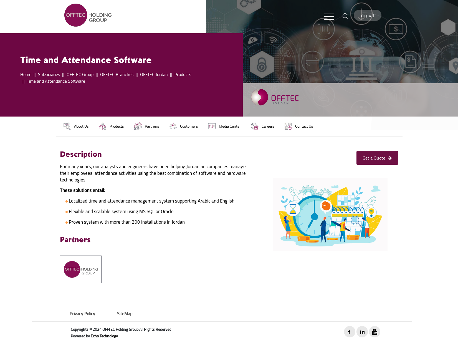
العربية (367, 15)
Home (25, 74)
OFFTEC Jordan (154, 74)
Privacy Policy (82, 313)
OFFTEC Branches (116, 74)
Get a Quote (377, 158)
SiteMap (124, 313)
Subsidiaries (49, 74)
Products (182, 74)
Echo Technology (104, 336)
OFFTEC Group (80, 74)
